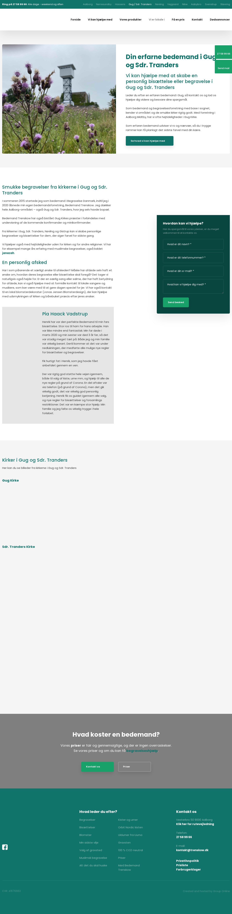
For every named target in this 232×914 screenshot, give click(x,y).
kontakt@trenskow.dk (192, 850)
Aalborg (88, 4)
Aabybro (196, 4)
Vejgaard (173, 4)
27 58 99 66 (184, 837)
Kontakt (197, 19)
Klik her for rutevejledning (195, 824)
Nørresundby (103, 4)
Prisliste (182, 865)
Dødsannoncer (220, 19)
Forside (76, 19)
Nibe (185, 4)
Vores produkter (131, 19)
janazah (8, 253)
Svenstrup (211, 4)
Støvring (225, 4)
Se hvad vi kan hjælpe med (148, 141)
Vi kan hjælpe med (100, 19)
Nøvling (159, 4)
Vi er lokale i (157, 19)
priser (76, 745)
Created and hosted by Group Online (206, 891)
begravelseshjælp (142, 750)
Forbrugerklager (188, 869)
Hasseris (120, 4)
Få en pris (178, 19)
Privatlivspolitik (187, 861)
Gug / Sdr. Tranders (140, 4)
